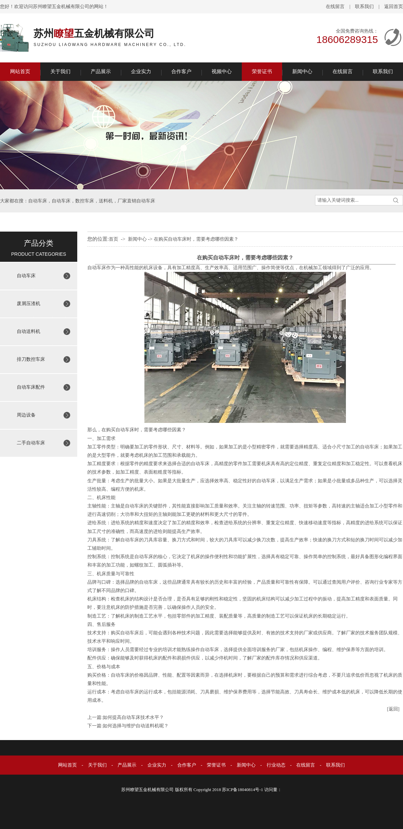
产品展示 (101, 71)
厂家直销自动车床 (136, 200)
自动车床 (37, 200)
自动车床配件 (31, 387)
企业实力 (141, 71)
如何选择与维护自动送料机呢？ (136, 725)
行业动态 (276, 765)
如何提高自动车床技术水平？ (133, 717)
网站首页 (20, 71)
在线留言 (335, 6)
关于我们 (60, 71)
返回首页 (393, 6)
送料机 (106, 200)
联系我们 (364, 6)
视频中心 (222, 71)
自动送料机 (28, 331)
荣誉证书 (262, 71)
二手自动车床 (31, 442)
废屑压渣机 (28, 303)
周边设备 (26, 415)
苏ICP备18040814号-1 (242, 789)
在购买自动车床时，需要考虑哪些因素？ (196, 239)
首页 (113, 239)
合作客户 (181, 71)
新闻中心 (302, 71)
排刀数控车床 (31, 359)
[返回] (393, 709)
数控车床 (84, 200)
